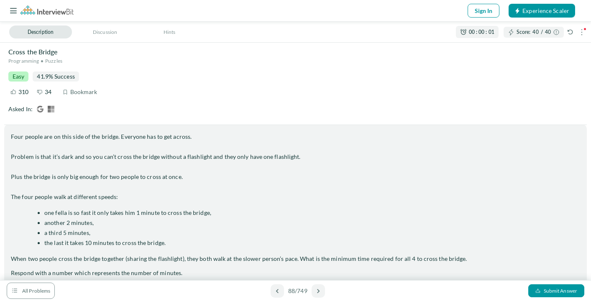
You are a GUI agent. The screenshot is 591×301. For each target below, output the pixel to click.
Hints (170, 32)
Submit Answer (556, 291)
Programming (23, 61)
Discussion (105, 32)
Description (41, 32)
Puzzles (53, 61)
